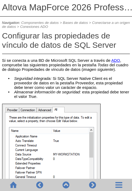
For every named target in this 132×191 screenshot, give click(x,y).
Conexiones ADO (34, 27)
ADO (115, 60)
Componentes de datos (40, 23)
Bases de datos (75, 23)
